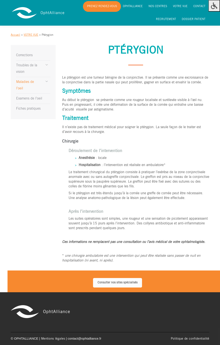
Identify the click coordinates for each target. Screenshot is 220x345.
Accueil (15, 35)
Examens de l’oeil (29, 98)
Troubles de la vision (26, 68)
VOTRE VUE (31, 35)
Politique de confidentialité (190, 338)
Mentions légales (53, 338)
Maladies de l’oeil (25, 85)
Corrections (24, 55)
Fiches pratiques (28, 108)
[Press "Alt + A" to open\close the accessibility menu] (214, 6)
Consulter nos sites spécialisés (118, 282)
